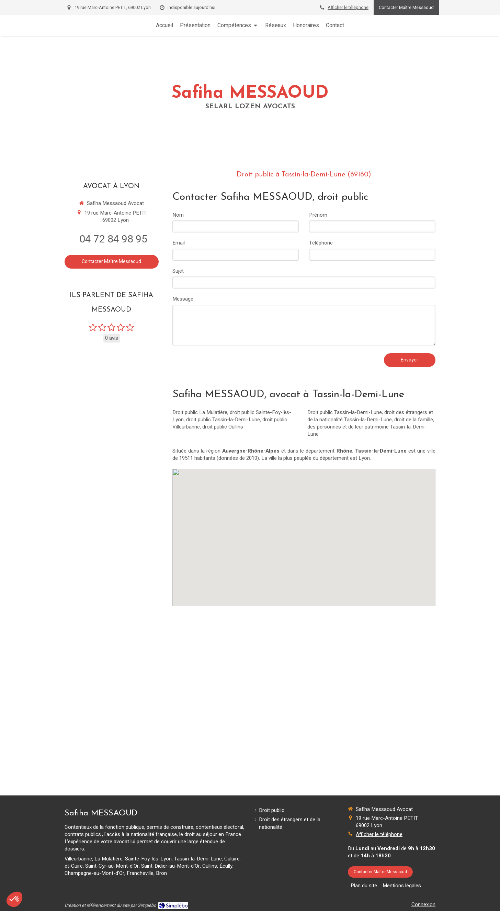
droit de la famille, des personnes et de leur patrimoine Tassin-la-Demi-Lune (370, 427)
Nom (178, 215)
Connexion (423, 904)
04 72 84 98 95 (113, 239)
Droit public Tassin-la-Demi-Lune (344, 412)
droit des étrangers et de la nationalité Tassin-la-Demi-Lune (370, 416)
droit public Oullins (222, 427)
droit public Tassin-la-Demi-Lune (223, 419)
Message (182, 299)
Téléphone (321, 243)
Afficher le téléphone (348, 7)
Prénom (318, 215)
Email (178, 243)
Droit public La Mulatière (199, 412)
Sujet (178, 271)
